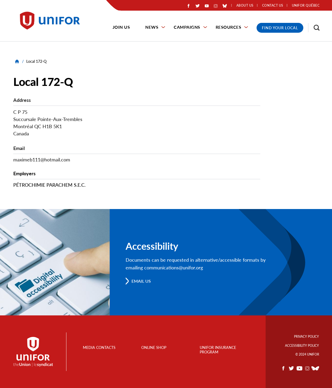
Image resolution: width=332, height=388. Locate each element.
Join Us (121, 27)
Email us (141, 280)
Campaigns (187, 27)
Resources (228, 27)
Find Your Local (280, 28)
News (151, 27)
